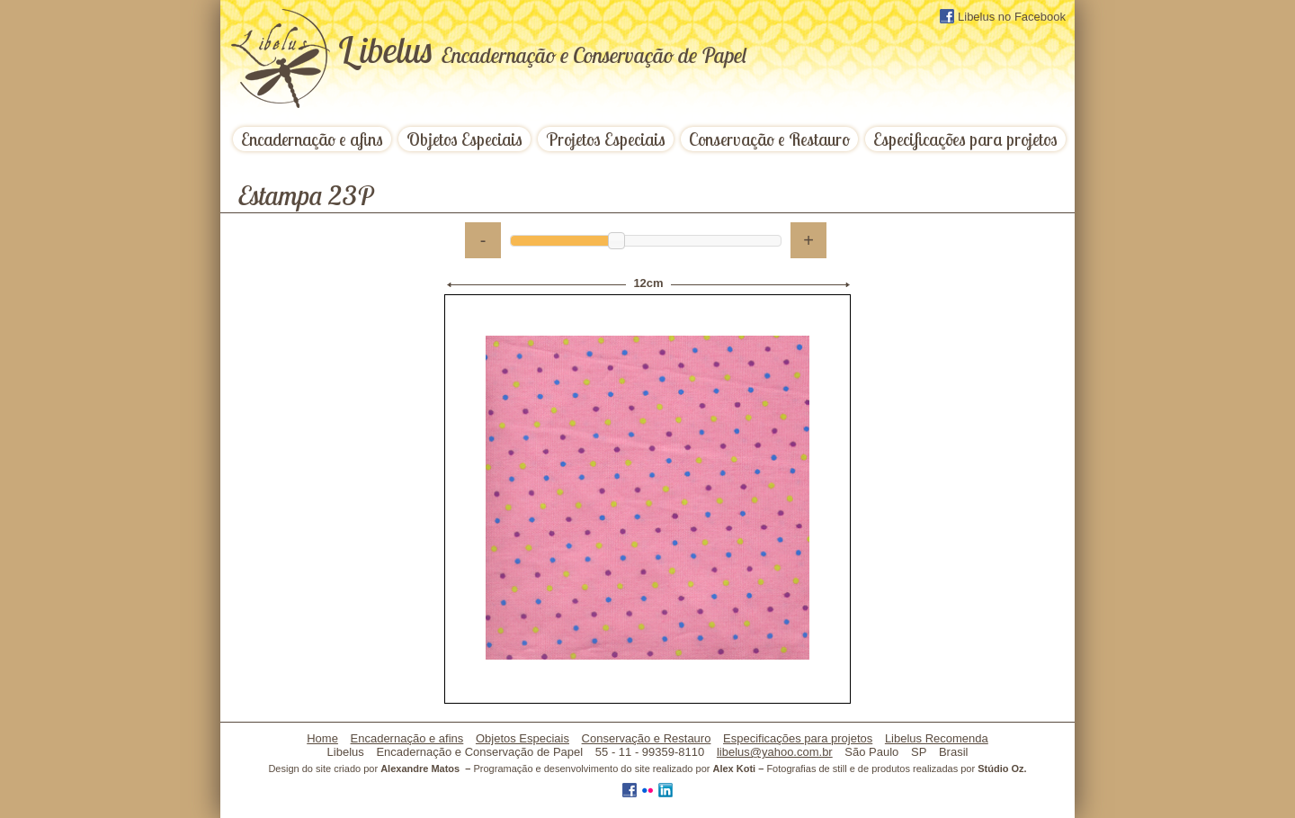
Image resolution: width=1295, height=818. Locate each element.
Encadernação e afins (312, 139)
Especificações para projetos (965, 139)
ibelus (541, 49)
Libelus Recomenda (936, 738)
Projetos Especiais (605, 139)
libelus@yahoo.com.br (775, 752)
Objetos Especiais (464, 139)
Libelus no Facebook (1003, 16)
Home (322, 738)
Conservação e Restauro (769, 139)
